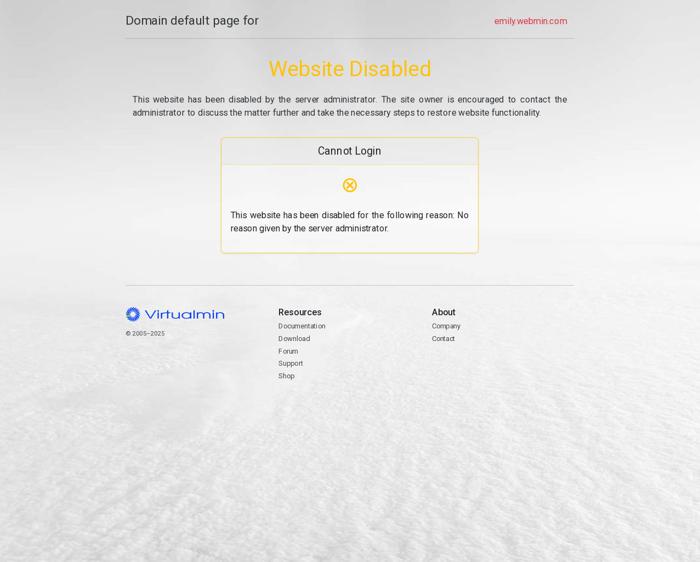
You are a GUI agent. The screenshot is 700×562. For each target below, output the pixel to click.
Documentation (302, 326)
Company (446, 326)
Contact (444, 338)
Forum (289, 351)
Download (294, 338)
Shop (287, 376)
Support (291, 363)
